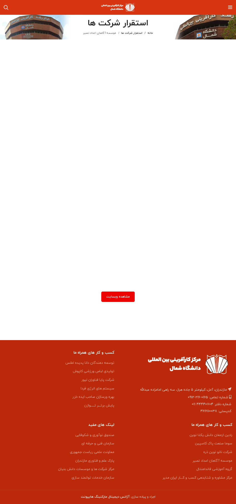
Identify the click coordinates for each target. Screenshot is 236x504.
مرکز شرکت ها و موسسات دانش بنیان (86, 469)
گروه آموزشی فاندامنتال (214, 469)
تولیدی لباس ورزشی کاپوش (93, 371)
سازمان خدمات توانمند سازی (93, 477)
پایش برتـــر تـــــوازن (99, 405)
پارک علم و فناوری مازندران (94, 460)
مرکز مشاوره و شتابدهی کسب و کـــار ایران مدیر (197, 477)
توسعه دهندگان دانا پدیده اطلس (89, 363)
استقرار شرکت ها (132, 33)
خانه (150, 33)
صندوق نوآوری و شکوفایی (94, 435)
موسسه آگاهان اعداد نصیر (212, 460)
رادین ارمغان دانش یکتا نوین (211, 435)
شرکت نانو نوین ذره (217, 452)
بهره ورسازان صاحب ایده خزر (93, 397)
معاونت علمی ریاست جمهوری (92, 452)
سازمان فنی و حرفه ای (97, 443)
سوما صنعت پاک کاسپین (213, 443)
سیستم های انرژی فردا (97, 388)
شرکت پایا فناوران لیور (97, 380)
